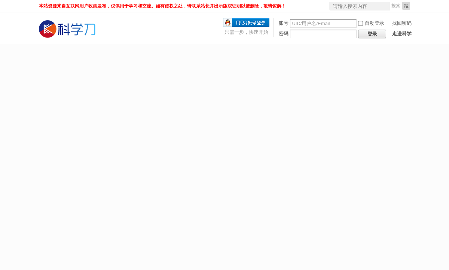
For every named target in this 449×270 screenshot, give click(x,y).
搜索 (395, 5)
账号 (283, 23)
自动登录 (371, 23)
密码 (283, 33)
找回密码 (402, 23)
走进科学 (402, 33)
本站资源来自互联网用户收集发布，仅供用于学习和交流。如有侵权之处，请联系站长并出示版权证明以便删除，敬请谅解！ (162, 6)
